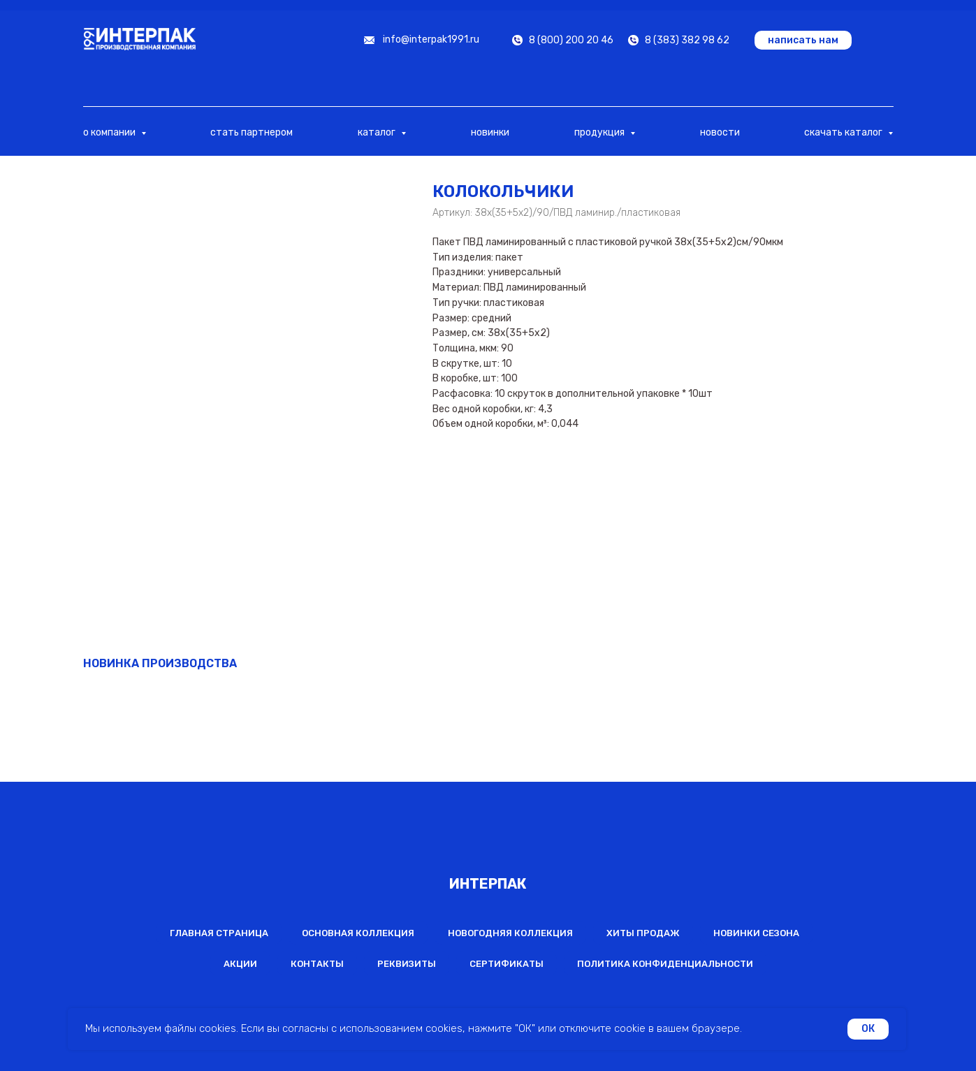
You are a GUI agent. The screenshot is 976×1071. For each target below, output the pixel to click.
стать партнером (251, 132)
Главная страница (219, 933)
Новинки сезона (756, 933)
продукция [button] (600, 132)
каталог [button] (378, 132)
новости (720, 132)
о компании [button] (110, 132)
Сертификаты (506, 964)
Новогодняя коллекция (510, 933)
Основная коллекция (358, 933)
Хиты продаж (643, 933)
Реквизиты (406, 964)
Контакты (317, 964)
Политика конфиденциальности (665, 964)
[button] (803, 40)
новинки (490, 132)
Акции (240, 964)
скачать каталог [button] (844, 132)
